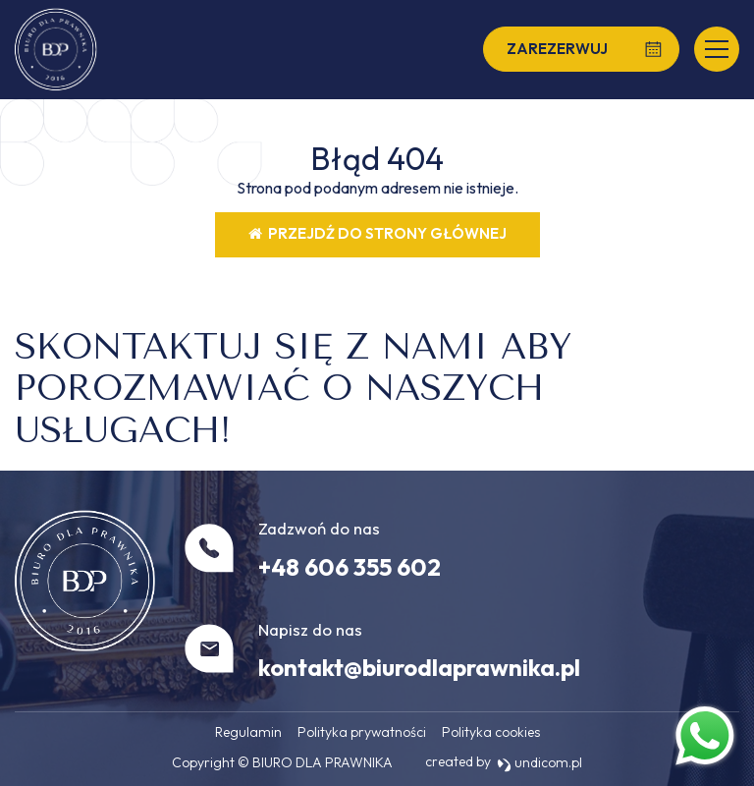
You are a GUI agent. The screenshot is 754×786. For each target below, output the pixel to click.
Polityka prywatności (361, 732)
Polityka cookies (491, 732)
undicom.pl (539, 762)
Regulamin (248, 732)
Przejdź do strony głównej (377, 233)
